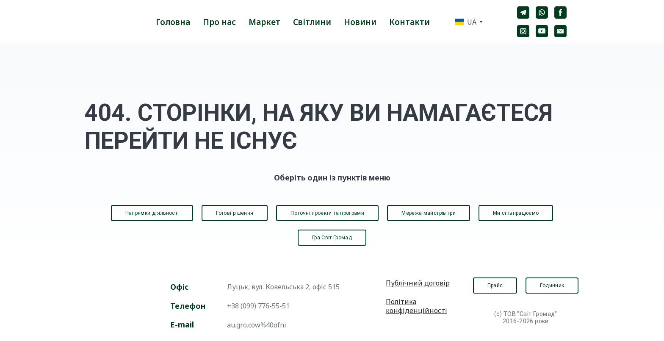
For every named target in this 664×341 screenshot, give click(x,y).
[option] (465, 22)
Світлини (312, 22)
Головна (173, 22)
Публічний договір (418, 283)
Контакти (409, 22)
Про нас (219, 22)
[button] (523, 12)
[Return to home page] (104, 21)
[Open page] (116, 305)
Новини (360, 22)
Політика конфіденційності (416, 306)
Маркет (264, 22)
